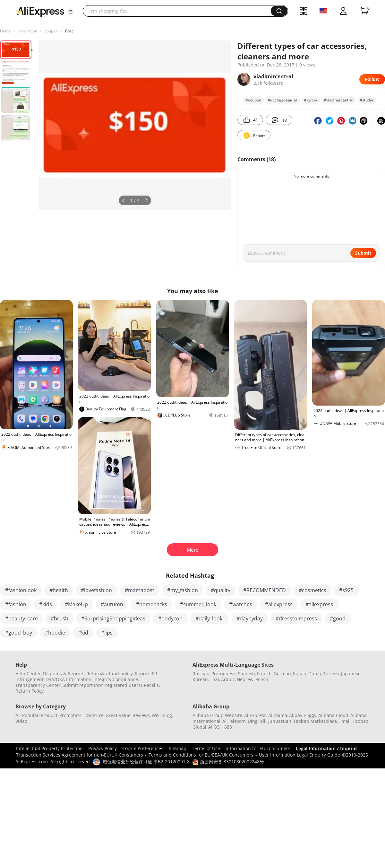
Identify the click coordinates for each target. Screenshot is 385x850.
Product (49, 715)
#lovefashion (96, 590)
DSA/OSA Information (68, 679)
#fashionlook (21, 590)
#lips (107, 632)
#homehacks (151, 604)
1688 (227, 727)
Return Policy (29, 691)
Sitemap (177, 748)
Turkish (331, 673)
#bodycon (170, 618)
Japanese (351, 673)
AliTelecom (234, 721)
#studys (367, 100)
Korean (200, 679)
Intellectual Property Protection (49, 748)
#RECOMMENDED (264, 590)
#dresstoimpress (296, 618)
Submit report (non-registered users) (102, 685)
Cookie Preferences (142, 748)
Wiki (156, 715)
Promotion (70, 715)
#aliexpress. (319, 604)
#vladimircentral (338, 100)
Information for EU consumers (258, 748)
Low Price (93, 715)
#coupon (253, 100)
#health (58, 590)
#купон (310, 100)
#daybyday (249, 618)
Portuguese (223, 673)
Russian (201, 673)
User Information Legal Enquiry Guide (299, 755)
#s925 (346, 590)
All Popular (27, 715)
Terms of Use (206, 748)
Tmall (345, 721)
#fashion (15, 604)
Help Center (28, 673)
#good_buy (18, 632)
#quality (220, 590)
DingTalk (257, 721)
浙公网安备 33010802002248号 (228, 761)
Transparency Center (38, 685)
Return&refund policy (109, 673)
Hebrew (245, 679)
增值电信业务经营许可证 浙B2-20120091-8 (146, 761)
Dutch (314, 673)
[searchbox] (179, 10)
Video (21, 721)
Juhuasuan (279, 721)
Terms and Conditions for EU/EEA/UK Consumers (201, 755)
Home (5, 31)
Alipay (295, 715)
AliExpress (255, 715)
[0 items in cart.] (364, 11)
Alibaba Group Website (217, 715)
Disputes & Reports (63, 673)
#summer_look (198, 604)
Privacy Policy (102, 748)
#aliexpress (279, 604)
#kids (45, 604)
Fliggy (310, 715)
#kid (83, 632)
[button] (70, 12)
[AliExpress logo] (40, 11)
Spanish (246, 673)
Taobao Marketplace (315, 721)
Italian (299, 673)
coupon (51, 31)
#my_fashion (182, 590)
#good (338, 618)
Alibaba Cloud (333, 715)
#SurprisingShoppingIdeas (113, 618)
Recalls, (152, 685)
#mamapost (139, 590)
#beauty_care (21, 618)
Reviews (141, 715)
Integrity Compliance (115, 679)
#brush (59, 618)
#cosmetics (312, 590)
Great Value (118, 715)
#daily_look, (209, 618)
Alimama (277, 715)
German (282, 673)
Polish (261, 679)
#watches (240, 604)
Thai (214, 679)
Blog (167, 715)
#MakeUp (76, 604)
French (264, 673)
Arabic (228, 679)
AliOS (214, 727)
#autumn (112, 604)
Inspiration (27, 31)
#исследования (282, 100)
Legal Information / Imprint (326, 748)
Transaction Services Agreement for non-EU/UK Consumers (79, 755)
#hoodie (55, 632)
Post (69, 31)
